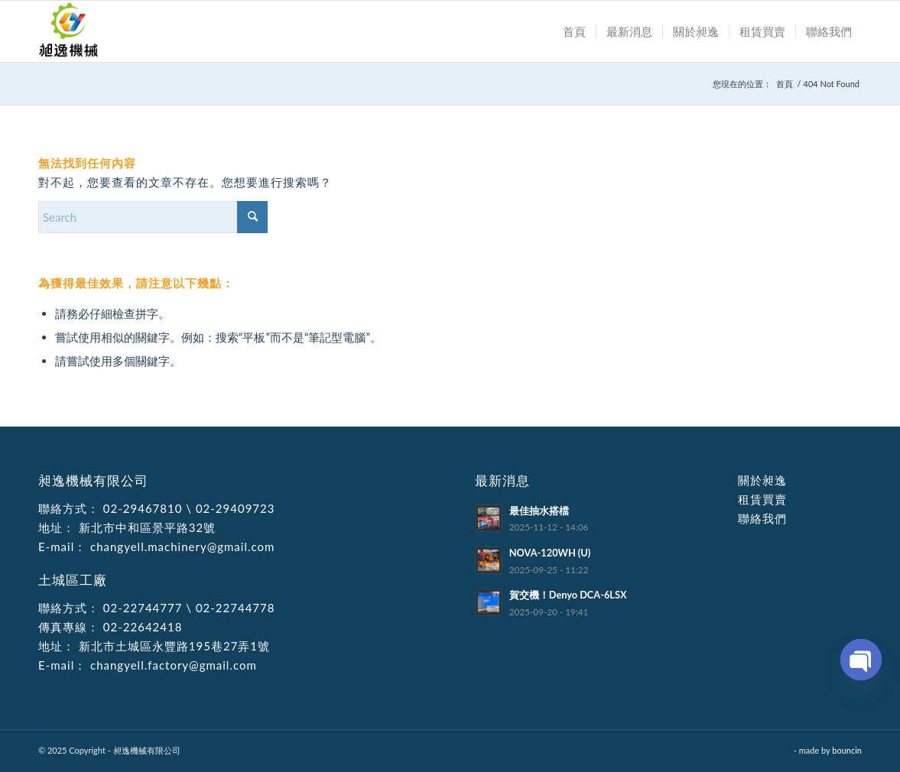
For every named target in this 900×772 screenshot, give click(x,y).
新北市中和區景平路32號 (145, 527)
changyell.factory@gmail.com (171, 665)
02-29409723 (235, 508)
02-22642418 (140, 627)
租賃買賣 (762, 499)
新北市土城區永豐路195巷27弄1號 (172, 646)
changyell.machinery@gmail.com (180, 546)
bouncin (847, 750)
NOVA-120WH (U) (550, 553)
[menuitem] (574, 31)
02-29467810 (142, 508)
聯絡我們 (762, 518)
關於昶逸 (762, 480)
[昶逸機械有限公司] (68, 31)
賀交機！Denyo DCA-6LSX (568, 595)
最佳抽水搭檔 (539, 510)
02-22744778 (235, 608)
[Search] (153, 217)
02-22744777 (142, 608)
